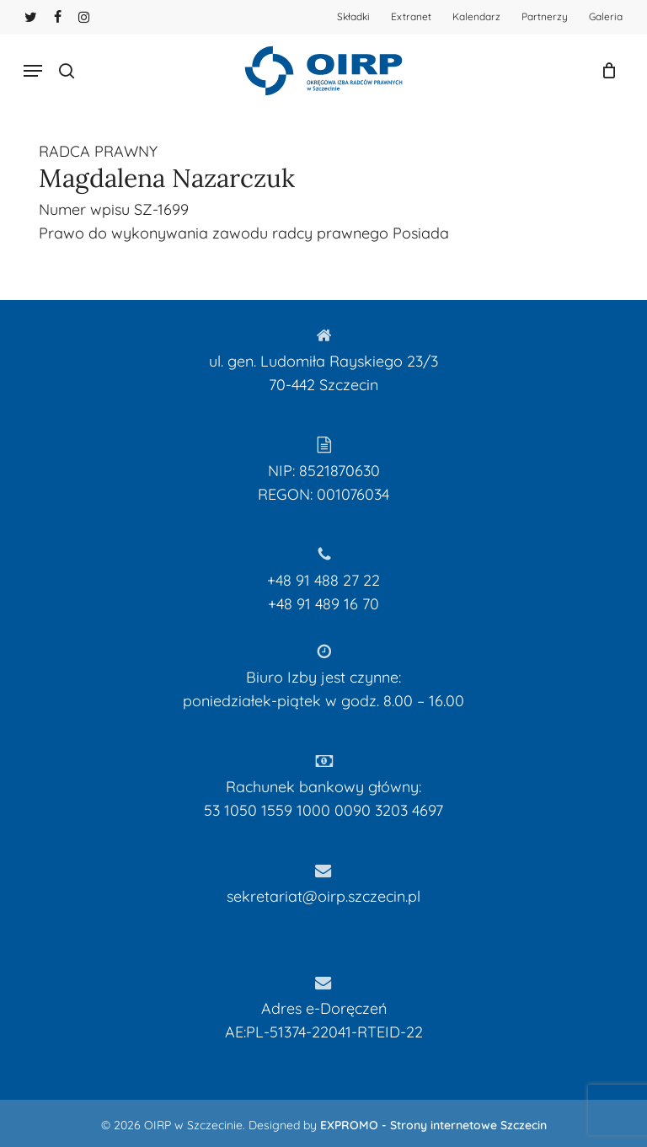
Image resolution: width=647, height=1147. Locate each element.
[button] (33, 70)
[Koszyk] (604, 71)
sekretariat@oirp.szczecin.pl (323, 896)
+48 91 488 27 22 (323, 580)
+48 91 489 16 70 (323, 604)
